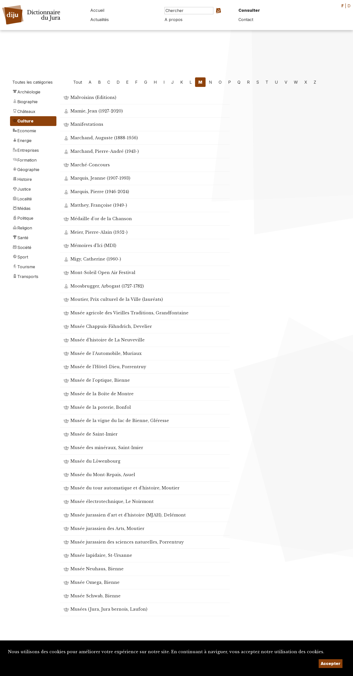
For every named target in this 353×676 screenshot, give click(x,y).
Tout (77, 82)
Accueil (97, 10)
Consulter (249, 10)
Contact (245, 19)
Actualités (99, 19)
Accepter (330, 663)
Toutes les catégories (32, 82)
